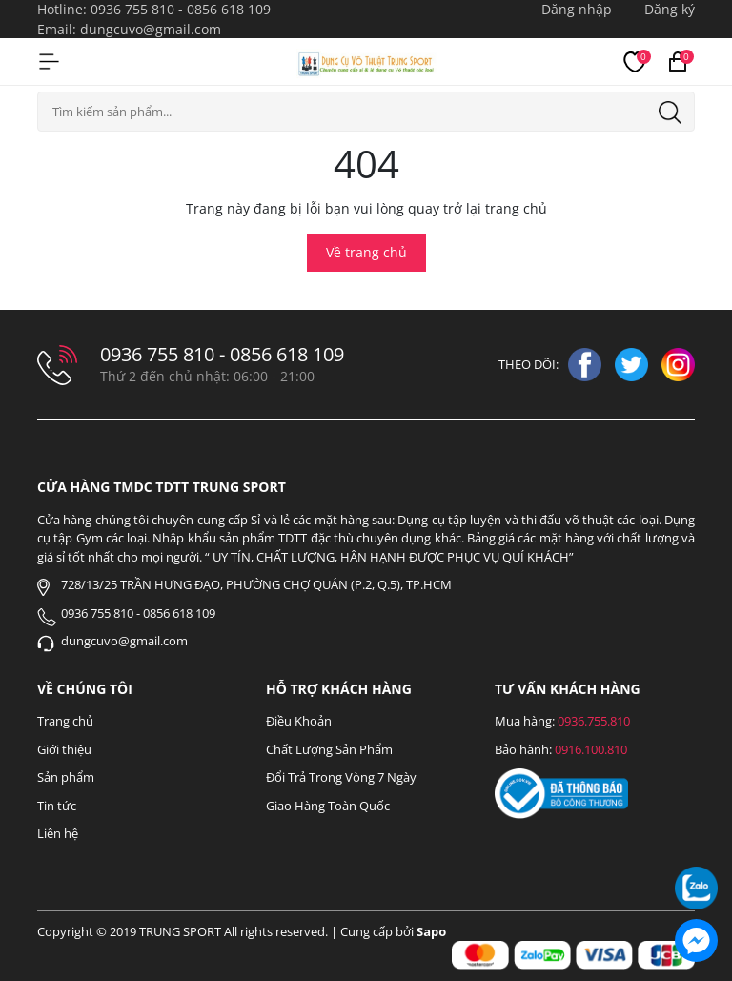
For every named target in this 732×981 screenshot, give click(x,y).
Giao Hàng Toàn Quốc (328, 805)
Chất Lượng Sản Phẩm (329, 749)
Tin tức (56, 805)
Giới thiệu (64, 749)
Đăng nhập (576, 9)
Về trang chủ (366, 252)
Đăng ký (669, 9)
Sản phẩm (65, 777)
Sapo (431, 931)
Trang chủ (65, 720)
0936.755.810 (594, 720)
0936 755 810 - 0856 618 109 (181, 9)
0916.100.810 (591, 749)
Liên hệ (57, 833)
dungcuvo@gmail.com (150, 29)
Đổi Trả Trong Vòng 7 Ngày (341, 777)
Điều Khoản (299, 720)
